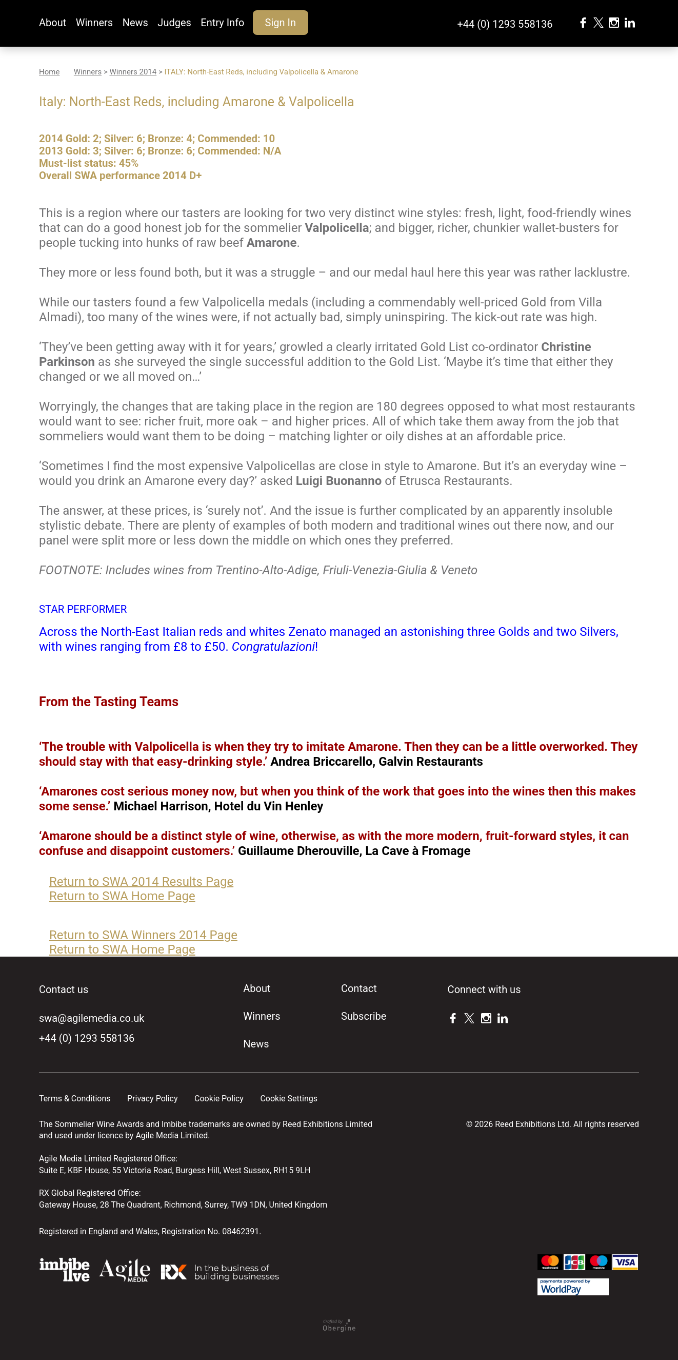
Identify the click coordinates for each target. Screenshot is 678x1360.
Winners (94, 22)
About (52, 22)
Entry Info (222, 22)
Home (49, 71)
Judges (174, 22)
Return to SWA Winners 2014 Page (143, 935)
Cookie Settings (288, 1098)
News (135, 22)
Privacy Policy (152, 1098)
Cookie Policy (219, 1098)
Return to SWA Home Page (122, 896)
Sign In (280, 22)
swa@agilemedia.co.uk (91, 1018)
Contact (359, 988)
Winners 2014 (132, 71)
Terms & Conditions (75, 1098)
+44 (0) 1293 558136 (504, 24)
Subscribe (363, 1016)
